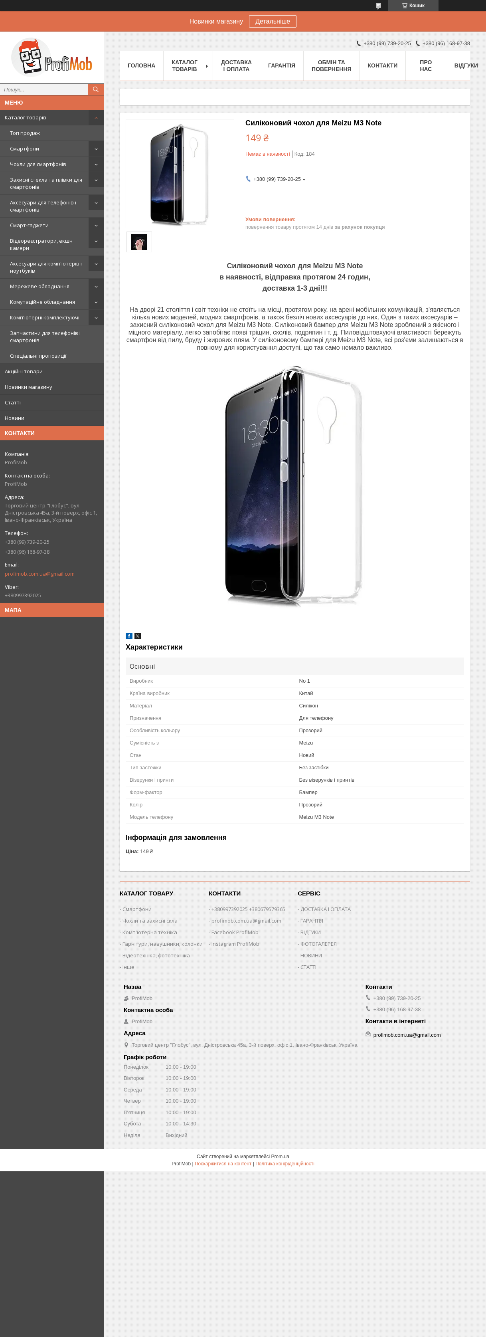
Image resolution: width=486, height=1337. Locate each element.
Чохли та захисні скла (150, 920)
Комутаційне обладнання (42, 301)
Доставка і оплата (236, 65)
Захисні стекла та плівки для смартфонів (46, 183)
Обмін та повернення (331, 65)
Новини (14, 418)
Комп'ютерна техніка (149, 932)
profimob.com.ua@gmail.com (40, 573)
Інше (128, 967)
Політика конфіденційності (284, 1164)
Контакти (383, 65)
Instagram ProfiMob (235, 943)
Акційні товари (24, 371)
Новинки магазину (28, 386)
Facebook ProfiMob (235, 932)
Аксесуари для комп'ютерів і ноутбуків (46, 267)
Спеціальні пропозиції (38, 355)
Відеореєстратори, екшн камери (41, 244)
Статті (13, 402)
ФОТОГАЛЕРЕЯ (318, 943)
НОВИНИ (311, 955)
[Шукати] (96, 89)
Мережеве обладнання (39, 286)
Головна (141, 65)
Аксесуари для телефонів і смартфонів (43, 206)
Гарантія (281, 65)
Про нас (426, 65)
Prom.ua (280, 1156)
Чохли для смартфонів (38, 164)
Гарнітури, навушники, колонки (162, 943)
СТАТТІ (308, 967)
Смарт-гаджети (29, 225)
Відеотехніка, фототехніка (156, 955)
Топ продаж (25, 133)
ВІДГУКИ (310, 932)
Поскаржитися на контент (223, 1164)
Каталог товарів (25, 117)
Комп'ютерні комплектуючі (44, 317)
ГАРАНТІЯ (311, 920)
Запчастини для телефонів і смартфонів (45, 336)
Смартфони (24, 148)
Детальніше (272, 21)
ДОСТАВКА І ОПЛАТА (325, 909)
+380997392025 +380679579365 (248, 909)
